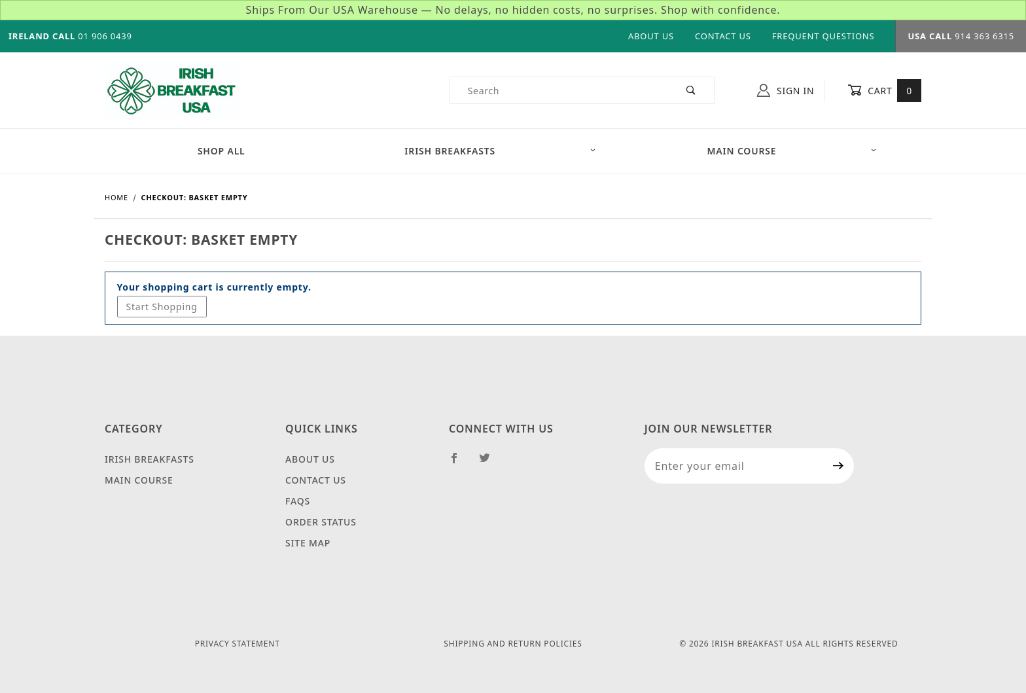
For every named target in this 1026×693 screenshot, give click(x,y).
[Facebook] (459, 463)
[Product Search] (559, 90)
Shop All (221, 151)
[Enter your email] (734, 466)
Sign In (785, 90)
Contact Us (723, 36)
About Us (651, 36)
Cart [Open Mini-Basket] (884, 90)
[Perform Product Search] (691, 90)
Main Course (792, 151)
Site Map (307, 543)
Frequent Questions (823, 36)
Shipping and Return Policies (513, 643)
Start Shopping (162, 306)
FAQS (297, 501)
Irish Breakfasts (500, 151)
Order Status (321, 522)
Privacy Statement (237, 643)
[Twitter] (490, 463)
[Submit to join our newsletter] (838, 466)
